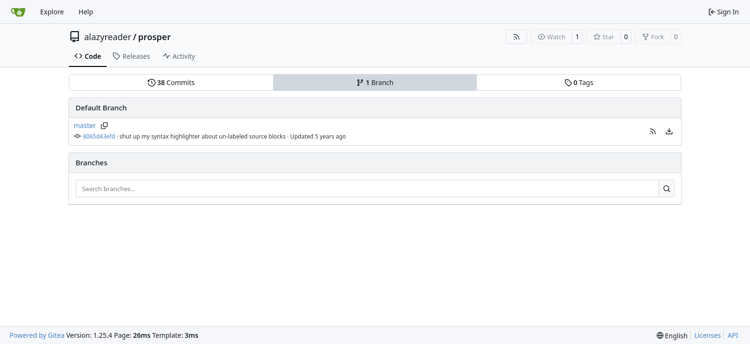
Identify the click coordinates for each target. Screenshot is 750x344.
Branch (375, 82)
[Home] (18, 12)
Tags (579, 82)
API (733, 335)
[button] (653, 131)
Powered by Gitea (37, 335)
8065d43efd (99, 136)
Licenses (708, 335)
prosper (154, 37)
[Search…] (666, 189)
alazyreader (107, 37)
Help (85, 11)
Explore (52, 11)
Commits (171, 82)
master (85, 125)
